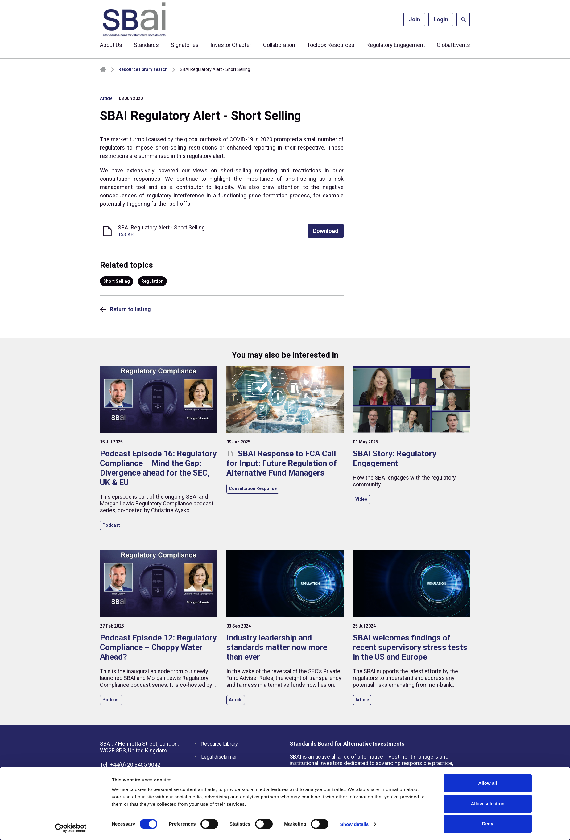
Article (106, 98)
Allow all (487, 783)
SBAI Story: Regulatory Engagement (394, 458)
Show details (354, 824)
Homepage (103, 69)
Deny (488, 823)
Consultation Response (253, 488)
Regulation (152, 281)
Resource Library (219, 744)
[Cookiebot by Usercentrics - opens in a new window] (71, 828)
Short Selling (116, 281)
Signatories (185, 45)
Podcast (111, 525)
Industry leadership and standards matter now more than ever (276, 647)
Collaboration (279, 45)
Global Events (453, 45)
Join (414, 19)
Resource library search (142, 69)
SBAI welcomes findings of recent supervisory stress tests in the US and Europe (410, 647)
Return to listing (130, 309)
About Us (111, 45)
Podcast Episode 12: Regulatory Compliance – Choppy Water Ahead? (158, 647)
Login (441, 19)
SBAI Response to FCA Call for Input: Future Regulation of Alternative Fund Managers (281, 463)
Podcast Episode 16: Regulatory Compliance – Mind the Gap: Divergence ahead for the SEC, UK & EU (158, 468)
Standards (146, 45)
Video (361, 499)
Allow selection (487, 803)
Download (325, 231)
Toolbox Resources (330, 45)
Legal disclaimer (219, 757)
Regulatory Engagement (395, 45)
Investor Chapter (230, 45)
